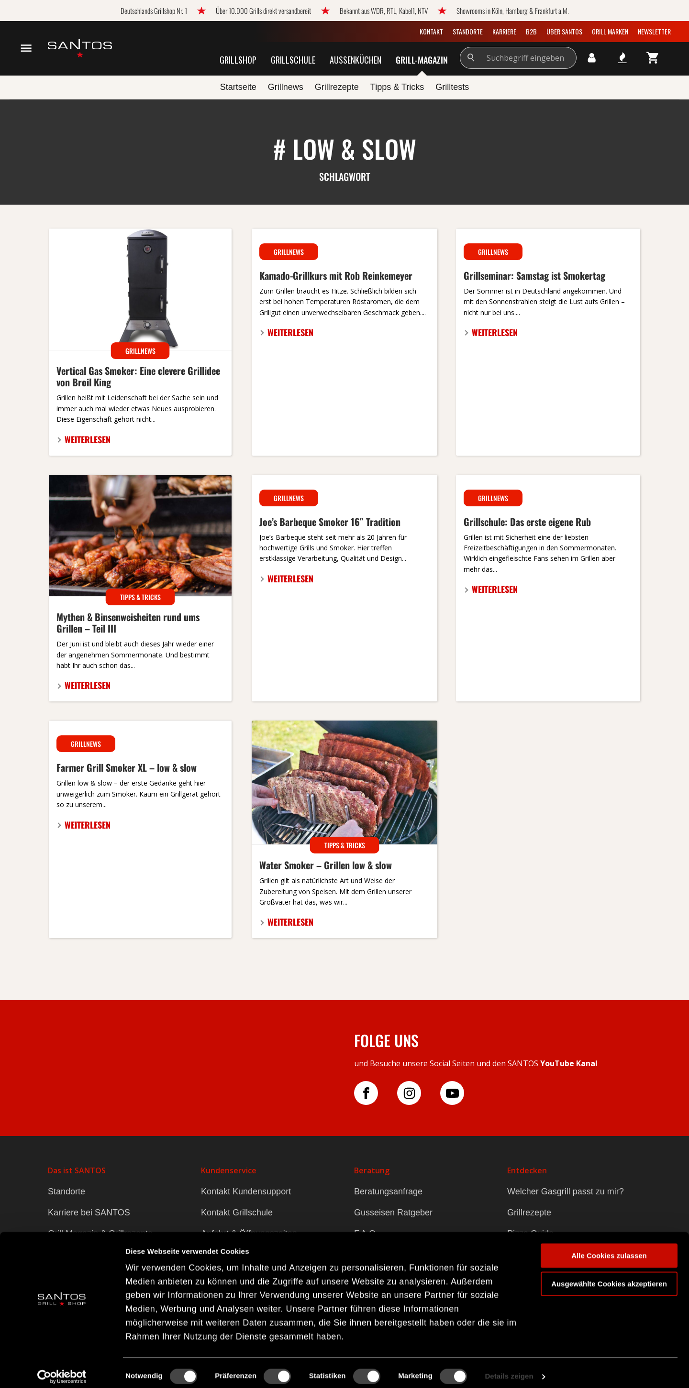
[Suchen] (472, 58)
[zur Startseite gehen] (80, 48)
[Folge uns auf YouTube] (461, 1093)
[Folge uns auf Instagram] (418, 1093)
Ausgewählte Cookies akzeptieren (609, 1276)
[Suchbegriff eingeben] (530, 58)
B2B (531, 31)
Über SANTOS (564, 31)
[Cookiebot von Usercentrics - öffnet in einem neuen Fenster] (62, 1369)
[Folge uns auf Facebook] (375, 1093)
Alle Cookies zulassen (609, 1248)
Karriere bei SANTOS (89, 1212)
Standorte (468, 31)
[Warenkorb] (653, 57)
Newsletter (654, 31)
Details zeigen (509, 1369)
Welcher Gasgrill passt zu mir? (565, 1191)
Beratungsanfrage (388, 1191)
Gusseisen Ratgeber (393, 1212)
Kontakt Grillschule (237, 1212)
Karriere (504, 31)
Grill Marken (610, 31)
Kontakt (431, 31)
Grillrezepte (529, 1212)
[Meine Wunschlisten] (622, 57)
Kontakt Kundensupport (246, 1191)
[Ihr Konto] (591, 57)
